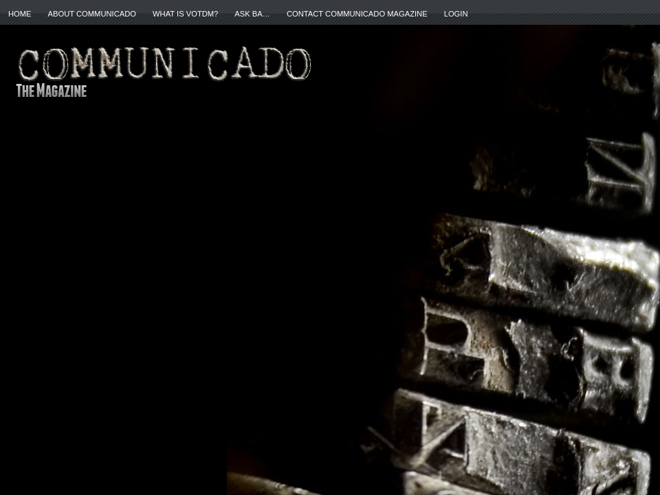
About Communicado (92, 14)
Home (20, 14)
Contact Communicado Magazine (357, 14)
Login (456, 14)
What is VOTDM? (185, 14)
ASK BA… (252, 14)
